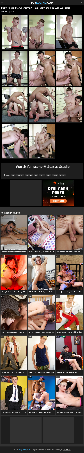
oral (36, 175)
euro (48, 175)
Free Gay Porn (7, 11)
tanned (62, 175)
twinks (42, 175)
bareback (20, 175)
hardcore (29, 175)
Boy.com (42, 3)
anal (13, 175)
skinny (55, 175)
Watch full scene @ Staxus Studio (43, 166)
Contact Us (67, 450)
